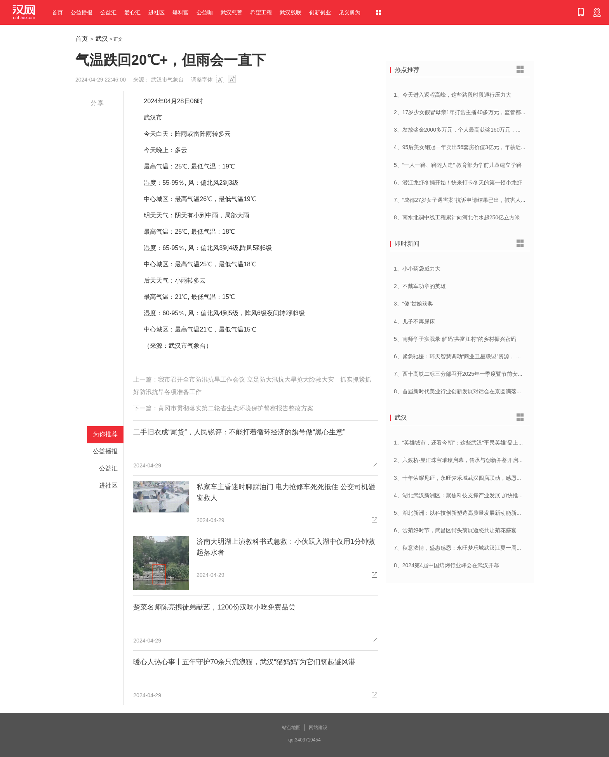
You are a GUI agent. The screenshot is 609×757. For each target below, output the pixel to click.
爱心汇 (132, 12)
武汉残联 (290, 12)
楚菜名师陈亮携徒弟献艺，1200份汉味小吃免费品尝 (214, 607)
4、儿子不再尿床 (414, 321)
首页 (57, 12)
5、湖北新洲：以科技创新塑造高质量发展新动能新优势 (460, 513)
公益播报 (81, 12)
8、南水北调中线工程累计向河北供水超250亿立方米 (457, 217)
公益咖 (205, 12)
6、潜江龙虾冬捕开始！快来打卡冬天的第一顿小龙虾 (458, 182)
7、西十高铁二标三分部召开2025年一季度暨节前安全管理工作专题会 (477, 374)
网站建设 (318, 727)
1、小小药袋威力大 (417, 269)
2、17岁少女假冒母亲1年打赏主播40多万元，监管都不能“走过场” (473, 112)
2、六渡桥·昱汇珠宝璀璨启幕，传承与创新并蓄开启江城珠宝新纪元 (475, 460)
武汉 (102, 38)
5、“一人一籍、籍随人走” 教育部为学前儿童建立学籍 (458, 165)
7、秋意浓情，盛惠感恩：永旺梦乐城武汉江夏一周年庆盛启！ (469, 548)
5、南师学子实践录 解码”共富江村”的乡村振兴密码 (455, 339)
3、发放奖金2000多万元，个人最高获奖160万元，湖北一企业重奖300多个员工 (489, 130)
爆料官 (180, 12)
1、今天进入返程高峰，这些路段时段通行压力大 (452, 95)
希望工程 (261, 12)
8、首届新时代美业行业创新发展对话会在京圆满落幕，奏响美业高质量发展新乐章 (493, 391)
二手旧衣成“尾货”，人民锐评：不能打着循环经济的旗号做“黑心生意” (239, 432)
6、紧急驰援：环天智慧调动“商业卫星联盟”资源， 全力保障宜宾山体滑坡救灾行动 (493, 356)
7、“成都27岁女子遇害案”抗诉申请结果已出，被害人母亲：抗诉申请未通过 (484, 200)
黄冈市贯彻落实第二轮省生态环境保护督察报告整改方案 (235, 408)
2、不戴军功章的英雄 (420, 286)
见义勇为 (349, 12)
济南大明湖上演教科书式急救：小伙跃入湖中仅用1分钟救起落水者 (286, 547)
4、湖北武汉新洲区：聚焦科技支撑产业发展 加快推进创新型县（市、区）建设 (488, 495)
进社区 (156, 12)
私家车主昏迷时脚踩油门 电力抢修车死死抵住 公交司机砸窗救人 (286, 492)
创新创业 (320, 12)
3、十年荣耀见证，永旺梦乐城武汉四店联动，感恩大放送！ (466, 478)
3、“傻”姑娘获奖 (413, 303)
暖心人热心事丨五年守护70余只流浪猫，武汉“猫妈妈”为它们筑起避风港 (244, 662)
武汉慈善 (231, 12)
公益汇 (108, 12)
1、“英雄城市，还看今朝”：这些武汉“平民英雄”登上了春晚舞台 (469, 442)
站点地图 (291, 727)
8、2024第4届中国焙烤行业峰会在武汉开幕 (446, 565)
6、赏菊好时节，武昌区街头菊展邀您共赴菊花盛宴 (455, 530)
